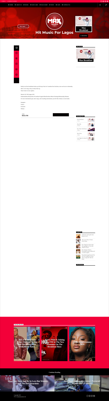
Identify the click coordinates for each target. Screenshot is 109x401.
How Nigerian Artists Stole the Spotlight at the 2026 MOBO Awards (87, 246)
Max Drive (79, 133)
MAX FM (25, 115)
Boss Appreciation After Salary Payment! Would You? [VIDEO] (82, 382)
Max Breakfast (80, 119)
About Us (19, 4)
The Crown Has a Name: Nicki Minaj (87, 240)
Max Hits (79, 124)
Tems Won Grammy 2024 (82, 343)
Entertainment (19, 327)
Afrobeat (72, 327)
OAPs (58, 4)
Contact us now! (12, 1)
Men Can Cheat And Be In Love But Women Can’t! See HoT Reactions (28, 382)
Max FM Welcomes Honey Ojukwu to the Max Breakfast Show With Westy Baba (27, 343)
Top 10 (3, 1)
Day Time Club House (82, 128)
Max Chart (44, 4)
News (52, 4)
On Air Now (83, 35)
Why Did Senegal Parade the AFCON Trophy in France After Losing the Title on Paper (88, 257)
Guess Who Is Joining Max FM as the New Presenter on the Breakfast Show (55, 343)
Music (27, 4)
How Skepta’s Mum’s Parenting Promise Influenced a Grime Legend (88, 251)
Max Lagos (23, 26)
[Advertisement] (85, 91)
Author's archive (61, 114)
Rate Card (35, 4)
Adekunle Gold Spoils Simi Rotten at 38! (88, 235)
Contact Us (66, 4)
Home (11, 4)
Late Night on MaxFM (82, 138)
